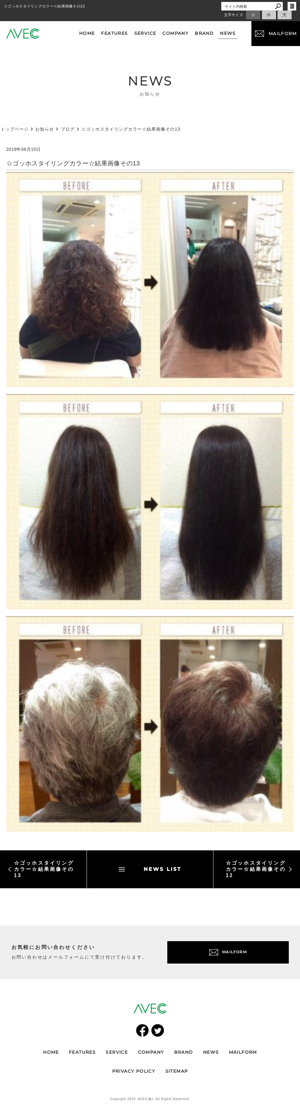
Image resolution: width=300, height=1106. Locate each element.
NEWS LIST (150, 869)
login (292, 6)
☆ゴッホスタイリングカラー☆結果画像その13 (41, 869)
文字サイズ (233, 15)
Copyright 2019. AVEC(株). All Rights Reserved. (150, 1099)
